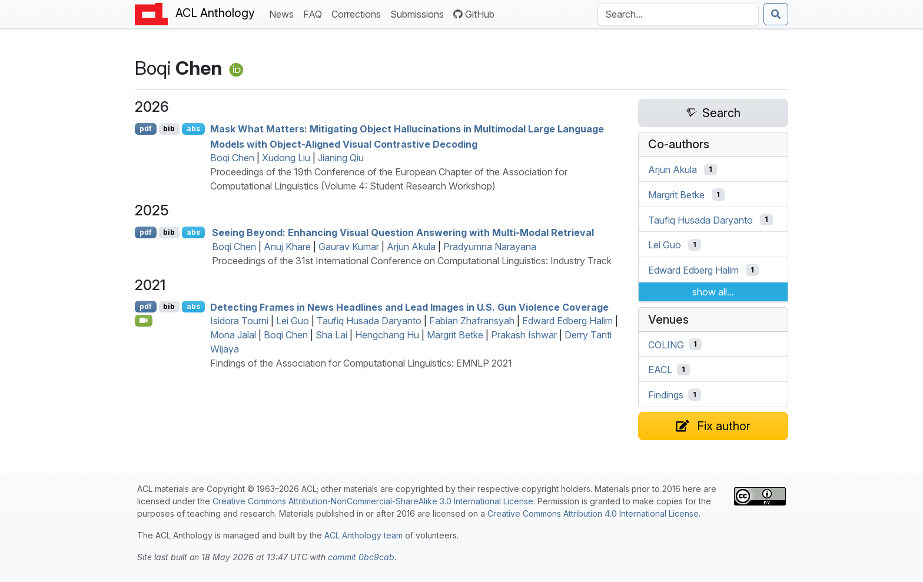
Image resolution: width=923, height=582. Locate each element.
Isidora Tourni (239, 321)
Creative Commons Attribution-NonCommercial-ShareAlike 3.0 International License (373, 501)
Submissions (419, 13)
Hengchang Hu (387, 335)
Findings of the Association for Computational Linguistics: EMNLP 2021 (361, 363)
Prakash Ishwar (524, 335)
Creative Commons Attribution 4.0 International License (593, 513)
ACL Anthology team (363, 535)
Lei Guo (292, 321)
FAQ (315, 13)
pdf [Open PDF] (146, 128)
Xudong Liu (286, 158)
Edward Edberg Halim (567, 321)
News (283, 13)
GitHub (473, 14)
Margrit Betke (455, 335)
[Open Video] (143, 321)
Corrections (358, 13)
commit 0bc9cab (361, 557)
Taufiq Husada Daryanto (369, 321)
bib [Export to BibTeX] (169, 128)
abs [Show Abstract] (193, 128)
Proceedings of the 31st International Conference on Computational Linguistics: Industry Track (412, 261)
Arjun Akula (411, 246)
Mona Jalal (233, 335)
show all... (713, 292)
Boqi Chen (232, 158)
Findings (665, 395)
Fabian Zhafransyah (471, 321)
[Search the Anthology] (678, 14)
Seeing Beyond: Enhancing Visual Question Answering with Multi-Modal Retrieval (403, 232)
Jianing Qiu (341, 158)
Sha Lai (331, 335)
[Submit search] (775, 14)
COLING (666, 344)
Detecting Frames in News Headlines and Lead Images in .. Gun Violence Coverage (409, 306)
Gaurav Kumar (348, 246)
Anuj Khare (287, 246)
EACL (660, 369)
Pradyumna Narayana (489, 246)
